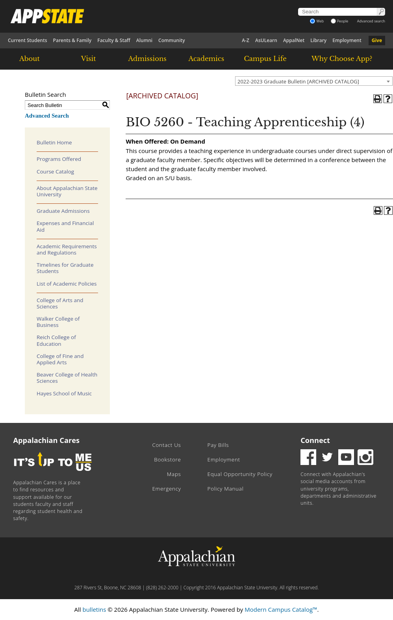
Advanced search (371, 21)
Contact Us (166, 444)
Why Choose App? (341, 59)
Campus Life (265, 59)
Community (171, 40)
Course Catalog (55, 171)
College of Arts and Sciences (60, 303)
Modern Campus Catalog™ (281, 609)
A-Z (245, 40)
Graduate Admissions (63, 210)
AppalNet (293, 40)
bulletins (94, 609)
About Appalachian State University (67, 191)
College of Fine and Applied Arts (60, 359)
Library (318, 40)
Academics (206, 59)
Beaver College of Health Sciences (67, 377)
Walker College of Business (58, 321)
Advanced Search (47, 116)
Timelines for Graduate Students (65, 268)
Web (317, 21)
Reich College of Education (56, 340)
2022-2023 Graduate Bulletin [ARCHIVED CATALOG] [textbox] (298, 81)
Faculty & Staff (113, 40)
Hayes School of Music (64, 393)
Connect (315, 440)
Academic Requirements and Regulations (67, 249)
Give (377, 40)
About (29, 59)
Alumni (144, 40)
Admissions (147, 59)
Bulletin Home (54, 142)
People (340, 21)
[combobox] (314, 81)
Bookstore (167, 459)
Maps (174, 474)
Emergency (166, 488)
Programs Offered (59, 158)
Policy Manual (226, 488)
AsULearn (266, 40)
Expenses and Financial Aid (65, 226)
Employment (346, 40)
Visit (88, 59)
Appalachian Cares (46, 440)
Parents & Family (72, 40)
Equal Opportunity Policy (240, 474)
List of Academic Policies (67, 283)
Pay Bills (218, 444)
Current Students (27, 40)
